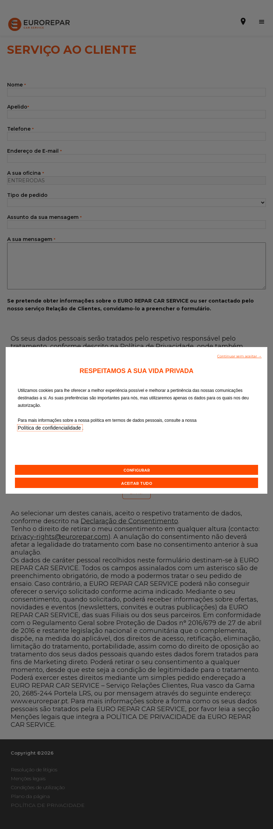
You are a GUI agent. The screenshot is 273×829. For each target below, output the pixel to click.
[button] (239, 355)
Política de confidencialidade (50, 428)
